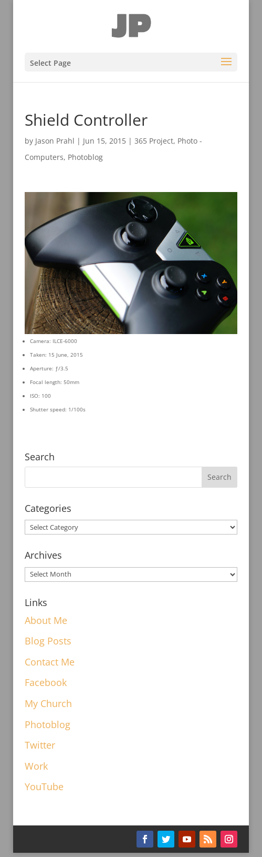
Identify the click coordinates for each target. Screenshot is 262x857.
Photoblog (85, 157)
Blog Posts (48, 640)
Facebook (46, 682)
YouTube (44, 786)
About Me (46, 620)
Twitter (40, 745)
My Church (48, 703)
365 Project (153, 141)
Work (36, 766)
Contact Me (50, 662)
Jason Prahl (55, 141)
